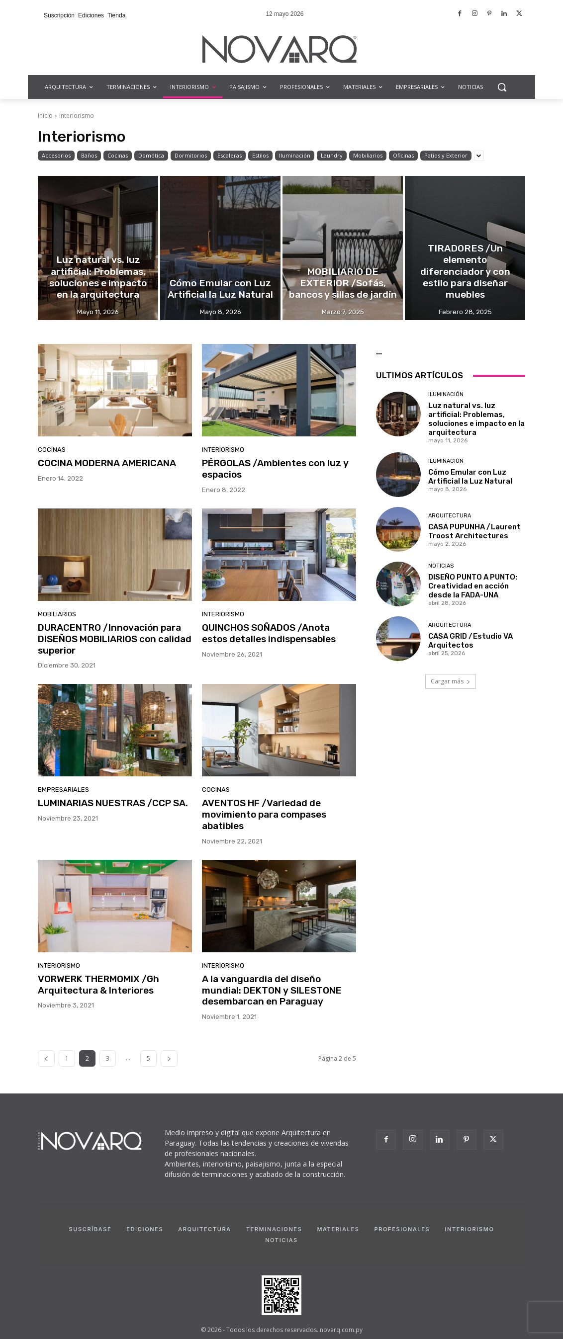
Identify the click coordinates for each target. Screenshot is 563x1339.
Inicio (45, 115)
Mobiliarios (367, 156)
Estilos (260, 156)
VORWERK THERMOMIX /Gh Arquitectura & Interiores (98, 984)
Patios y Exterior (445, 156)
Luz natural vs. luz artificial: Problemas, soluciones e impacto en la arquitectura (476, 419)
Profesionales (402, 1229)
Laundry (332, 156)
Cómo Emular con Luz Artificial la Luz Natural (470, 477)
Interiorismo (223, 449)
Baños (89, 156)
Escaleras (229, 156)
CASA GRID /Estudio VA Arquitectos (470, 641)
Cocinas (117, 156)
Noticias (441, 566)
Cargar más (450, 681)
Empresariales (63, 789)
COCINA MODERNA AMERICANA (107, 463)
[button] (502, 87)
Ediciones (144, 1229)
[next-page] (169, 1058)
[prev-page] (46, 1058)
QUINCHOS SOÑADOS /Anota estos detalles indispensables (269, 633)
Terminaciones (274, 1229)
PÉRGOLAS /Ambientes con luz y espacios (275, 468)
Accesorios (56, 156)
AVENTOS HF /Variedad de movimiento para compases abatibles (264, 814)
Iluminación (294, 156)
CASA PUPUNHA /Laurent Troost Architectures (474, 531)
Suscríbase (90, 1229)
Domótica (151, 156)
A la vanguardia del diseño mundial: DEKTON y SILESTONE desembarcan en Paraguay (272, 990)
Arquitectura (449, 515)
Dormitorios (191, 156)
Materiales (338, 1229)
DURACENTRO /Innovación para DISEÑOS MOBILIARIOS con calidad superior (114, 639)
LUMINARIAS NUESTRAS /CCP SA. (113, 803)
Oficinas (403, 156)
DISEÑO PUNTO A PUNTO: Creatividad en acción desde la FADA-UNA (472, 586)
